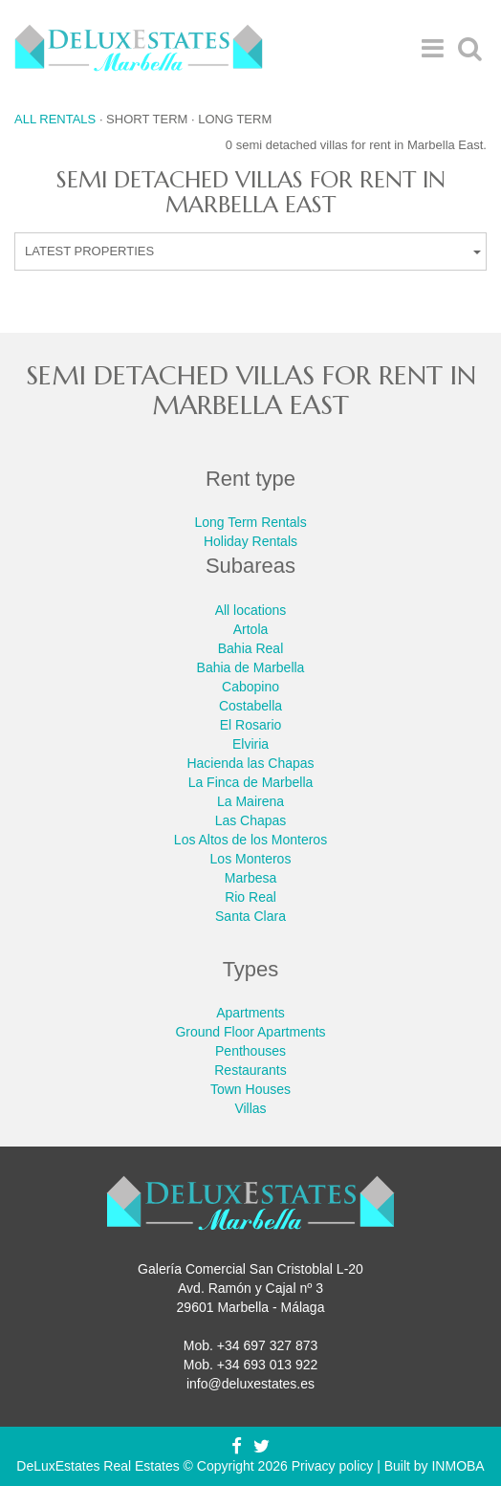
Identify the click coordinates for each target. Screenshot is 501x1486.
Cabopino (250, 686)
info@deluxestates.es (250, 1383)
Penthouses (250, 1051)
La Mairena (250, 801)
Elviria (250, 744)
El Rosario (251, 724)
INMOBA (457, 1466)
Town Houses (250, 1089)
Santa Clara (250, 916)
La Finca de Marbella (251, 782)
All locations (251, 610)
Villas (250, 1108)
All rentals (55, 119)
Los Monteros (251, 858)
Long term (235, 119)
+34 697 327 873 (267, 1345)
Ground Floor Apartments (250, 1031)
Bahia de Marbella (251, 667)
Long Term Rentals (250, 522)
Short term (146, 119)
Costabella (250, 705)
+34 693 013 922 (267, 1364)
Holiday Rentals (250, 541)
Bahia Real (251, 648)
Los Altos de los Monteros (250, 839)
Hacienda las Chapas (250, 763)
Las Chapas (251, 820)
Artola (251, 629)
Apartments (250, 1012)
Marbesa (250, 877)
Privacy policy (333, 1466)
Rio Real (250, 897)
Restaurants (250, 1070)
